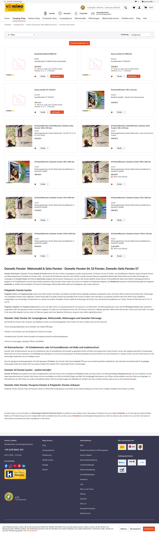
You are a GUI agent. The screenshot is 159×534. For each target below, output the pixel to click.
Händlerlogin (17, 1)
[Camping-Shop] (19, 18)
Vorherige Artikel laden (79, 42)
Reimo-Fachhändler (119, 413)
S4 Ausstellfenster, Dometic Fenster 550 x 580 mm (131, 197)
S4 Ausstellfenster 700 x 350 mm (124, 90)
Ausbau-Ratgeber (86, 455)
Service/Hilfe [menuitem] (147, 2)
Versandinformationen (87, 508)
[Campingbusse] (65, 18)
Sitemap (83, 494)
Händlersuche (47, 455)
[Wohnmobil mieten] (110, 18)
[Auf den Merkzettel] (35, 76)
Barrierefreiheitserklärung (88, 460)
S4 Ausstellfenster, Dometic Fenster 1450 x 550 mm (131, 233)
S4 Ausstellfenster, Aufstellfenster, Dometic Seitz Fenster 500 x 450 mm (53, 127)
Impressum (84, 479)
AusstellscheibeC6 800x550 (45, 54)
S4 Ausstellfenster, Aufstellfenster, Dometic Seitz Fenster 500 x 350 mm (130, 127)
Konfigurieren (149, 529)
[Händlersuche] (128, 18)
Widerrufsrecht (85, 513)
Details (44, 76)
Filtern (11, 35)
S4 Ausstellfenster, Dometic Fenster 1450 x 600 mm (54, 233)
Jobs (81, 484)
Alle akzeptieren (135, 529)
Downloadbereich (48, 450)
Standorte (83, 499)
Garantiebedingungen (87, 474)
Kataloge (45, 465)
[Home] (7, 18)
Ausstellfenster (112, 299)
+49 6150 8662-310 (13, 449)
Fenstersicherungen (129, 379)
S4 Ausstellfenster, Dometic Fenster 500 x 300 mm (131, 162)
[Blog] (138, 18)
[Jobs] (145, 18)
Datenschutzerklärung (87, 470)
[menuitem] (107, 7)
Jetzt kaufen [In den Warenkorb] (57, 76)
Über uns (83, 504)
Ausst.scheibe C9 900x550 (121, 54)
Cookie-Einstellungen (87, 465)
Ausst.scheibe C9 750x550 (44, 90)
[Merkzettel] (134, 7)
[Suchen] (125, 7)
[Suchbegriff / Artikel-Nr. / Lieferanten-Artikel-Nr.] (107, 7)
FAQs (44, 445)
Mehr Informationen (30, 531)
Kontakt (9, 1)
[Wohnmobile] (80, 18)
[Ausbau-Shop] (34, 18)
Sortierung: (125, 34)
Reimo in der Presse (86, 489)
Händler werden (47, 460)
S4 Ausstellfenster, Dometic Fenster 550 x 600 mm (54, 197)
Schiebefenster (33, 299)
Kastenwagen (81, 299)
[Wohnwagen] (94, 18)
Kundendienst (76, 416)
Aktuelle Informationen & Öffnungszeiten (94, 450)
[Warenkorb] (148, 7)
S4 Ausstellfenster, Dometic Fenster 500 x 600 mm (54, 162)
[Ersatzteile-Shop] (50, 18)
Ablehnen (123, 529)
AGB (81, 445)
